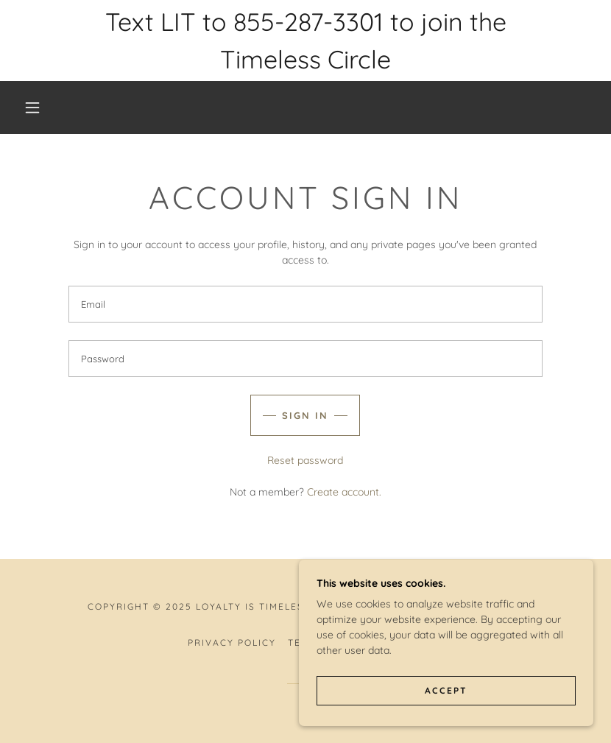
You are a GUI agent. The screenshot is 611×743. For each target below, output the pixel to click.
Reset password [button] (305, 460)
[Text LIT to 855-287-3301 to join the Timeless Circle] (305, 40)
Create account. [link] (344, 492)
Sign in (305, 415)
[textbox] (305, 304)
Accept (446, 690)
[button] (32, 107)
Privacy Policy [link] (232, 642)
